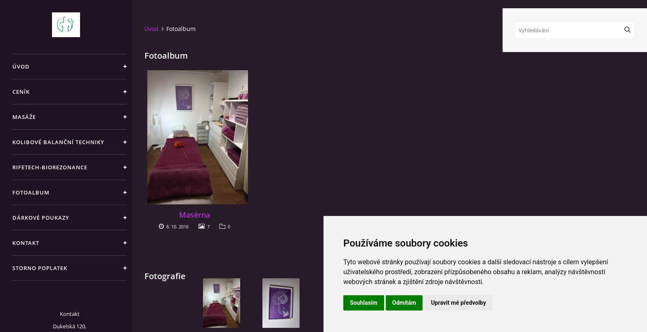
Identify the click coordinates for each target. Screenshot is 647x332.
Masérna (194, 215)
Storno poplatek (39, 268)
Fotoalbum (31, 192)
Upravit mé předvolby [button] (458, 302)
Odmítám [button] (404, 302)
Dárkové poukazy (40, 217)
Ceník (21, 91)
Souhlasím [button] (364, 302)
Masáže (24, 117)
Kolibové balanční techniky (58, 142)
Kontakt (25, 243)
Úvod (21, 66)
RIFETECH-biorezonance (49, 167)
